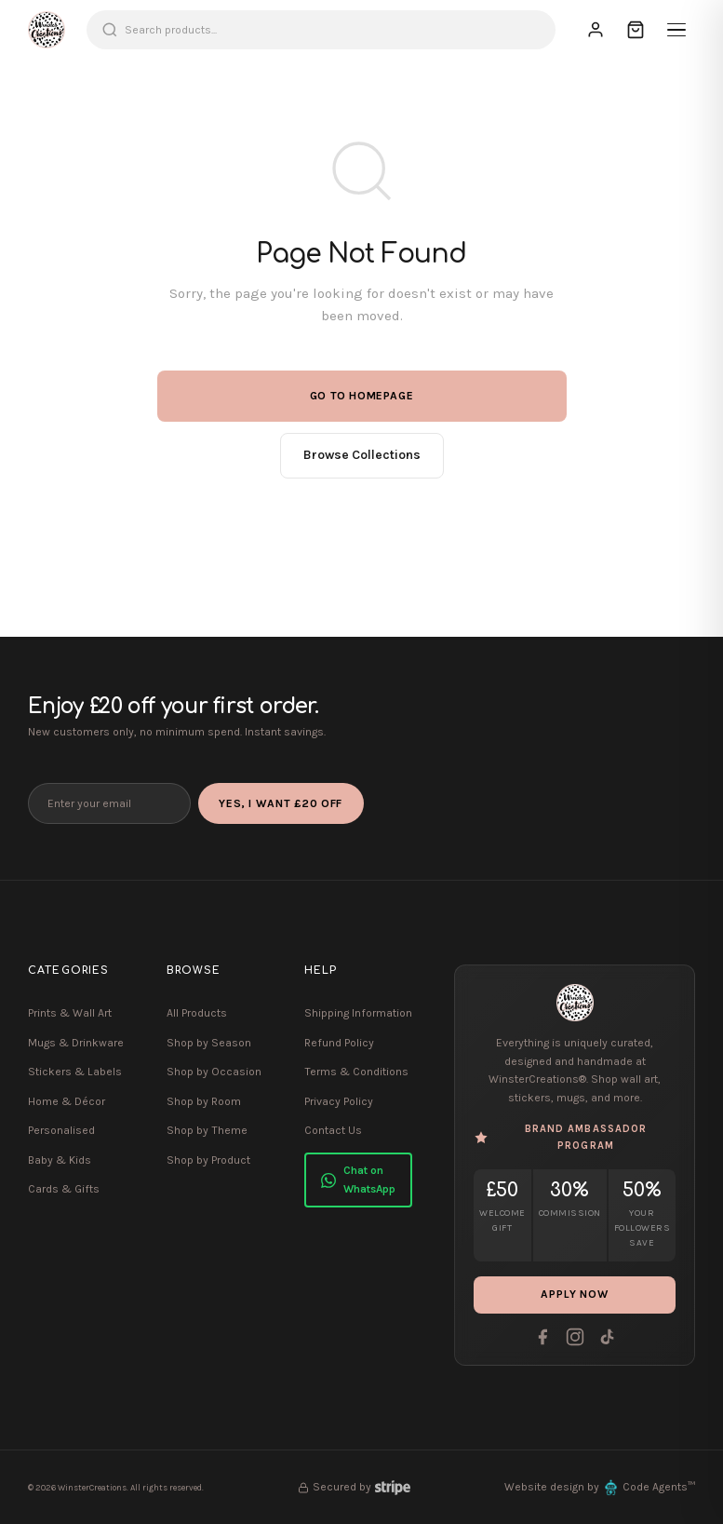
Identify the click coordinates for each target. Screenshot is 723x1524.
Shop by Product (208, 1160)
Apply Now (575, 1294)
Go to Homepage (362, 395)
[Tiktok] (607, 1337)
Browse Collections (362, 455)
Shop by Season (209, 1042)
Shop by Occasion (214, 1071)
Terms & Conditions (356, 1071)
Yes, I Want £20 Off (282, 803)
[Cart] (635, 29)
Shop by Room (204, 1101)
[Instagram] (575, 1337)
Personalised (61, 1130)
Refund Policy (339, 1042)
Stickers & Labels (75, 1071)
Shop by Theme (207, 1130)
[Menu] (676, 29)
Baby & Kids (59, 1160)
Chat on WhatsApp (358, 1179)
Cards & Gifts (64, 1188)
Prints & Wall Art (70, 1012)
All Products (197, 1012)
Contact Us (333, 1130)
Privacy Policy (338, 1101)
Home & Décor (66, 1101)
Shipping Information (358, 1012)
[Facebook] (542, 1337)
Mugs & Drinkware (76, 1042)
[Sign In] (595, 29)
